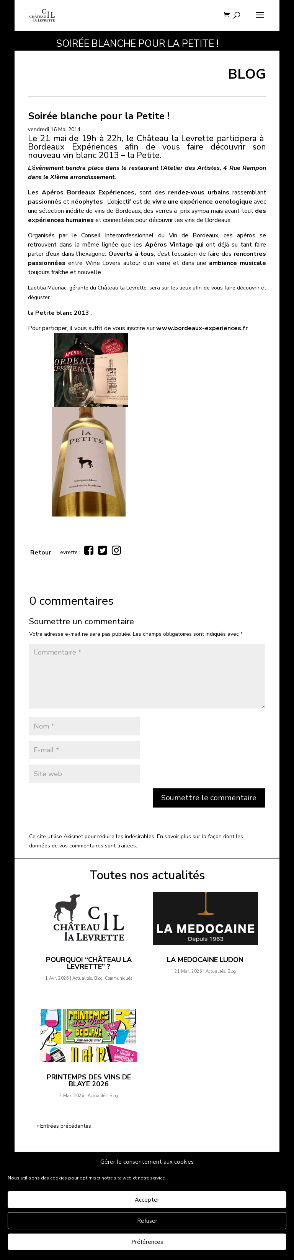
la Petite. (144, 155)
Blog (98, 978)
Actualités (82, 978)
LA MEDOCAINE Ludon (205, 959)
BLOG (247, 74)
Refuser (147, 1221)
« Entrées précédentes (63, 1126)
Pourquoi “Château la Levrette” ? (89, 963)
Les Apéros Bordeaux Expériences (81, 192)
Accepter (147, 1200)
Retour (40, 552)
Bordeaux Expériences (73, 147)
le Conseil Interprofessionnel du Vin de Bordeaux (145, 235)
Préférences (147, 1242)
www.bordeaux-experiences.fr (202, 328)
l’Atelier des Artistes (190, 168)
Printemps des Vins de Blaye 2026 (89, 1080)
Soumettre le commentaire (208, 798)
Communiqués (118, 978)
